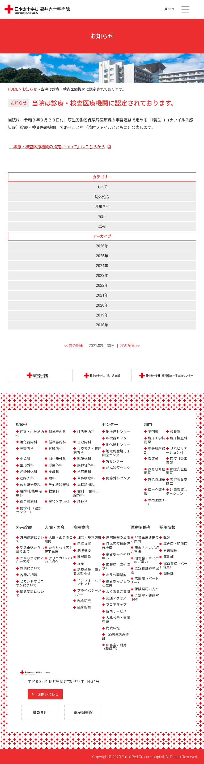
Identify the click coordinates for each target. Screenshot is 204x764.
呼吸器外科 (28, 472)
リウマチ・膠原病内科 (87, 450)
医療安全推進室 (176, 471)
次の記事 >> (130, 346)
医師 (166, 537)
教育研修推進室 (154, 471)
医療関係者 (141, 527)
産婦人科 (27, 478)
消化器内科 (28, 442)
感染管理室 (156, 480)
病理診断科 (86, 485)
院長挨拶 (84, 544)
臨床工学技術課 (154, 440)
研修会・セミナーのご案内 (145, 560)
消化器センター (118, 445)
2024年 (102, 266)
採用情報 (167, 527)
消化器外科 (57, 459)
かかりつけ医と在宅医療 (30, 560)
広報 (102, 226)
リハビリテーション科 (176, 450)
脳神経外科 (86, 465)
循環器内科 (57, 442)
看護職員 (170, 550)
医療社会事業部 (176, 461)
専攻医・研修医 (175, 544)
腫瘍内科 (27, 448)
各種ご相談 (28, 575)
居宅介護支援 (154, 492)
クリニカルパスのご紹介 (59, 560)
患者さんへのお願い (116, 556)
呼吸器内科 (86, 432)
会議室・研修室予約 (145, 597)
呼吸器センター (118, 438)
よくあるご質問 (118, 591)
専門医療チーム (154, 502)
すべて (102, 187)
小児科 (25, 459)
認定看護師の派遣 (145, 570)
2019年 (102, 315)
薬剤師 (168, 557)
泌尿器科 (84, 472)
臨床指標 (84, 607)
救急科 (54, 491)
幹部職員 (84, 557)
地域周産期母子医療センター (116, 453)
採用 (102, 216)
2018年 (102, 325)
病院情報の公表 (118, 537)
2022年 (102, 285)
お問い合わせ (49, 694)
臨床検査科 (178, 438)
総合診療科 (28, 502)
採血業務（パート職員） (173, 565)
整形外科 (27, 465)
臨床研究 (84, 601)
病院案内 (81, 527)
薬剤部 (153, 432)
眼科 (52, 478)
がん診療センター (116, 470)
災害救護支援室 (176, 481)
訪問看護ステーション (176, 492)
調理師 (168, 574)
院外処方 (102, 197)
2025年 (102, 256)
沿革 (80, 563)
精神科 (82, 502)
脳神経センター (118, 432)
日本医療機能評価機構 (116, 545)
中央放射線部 (154, 450)
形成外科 (55, 465)
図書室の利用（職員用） (114, 647)
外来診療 (24, 527)
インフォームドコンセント (87, 582)
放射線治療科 (30, 485)
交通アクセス (116, 598)
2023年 (102, 275)
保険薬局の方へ (147, 589)
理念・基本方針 (89, 537)
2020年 (102, 305)
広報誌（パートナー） (145, 580)
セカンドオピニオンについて (30, 583)
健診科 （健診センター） (28, 510)
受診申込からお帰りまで (30, 549)
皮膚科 (54, 472)
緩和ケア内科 (59, 502)
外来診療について (30, 539)
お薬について (30, 568)
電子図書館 (83, 712)
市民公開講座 (116, 575)
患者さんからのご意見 (116, 583)
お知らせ (102, 207)
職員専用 (40, 712)
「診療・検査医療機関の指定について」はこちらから (57, 147)
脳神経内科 (57, 432)
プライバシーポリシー (87, 592)
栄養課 (175, 432)
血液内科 (84, 442)
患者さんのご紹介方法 (145, 549)
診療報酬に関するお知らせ (87, 571)
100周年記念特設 (115, 636)
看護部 (153, 459)
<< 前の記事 (73, 346)
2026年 (102, 246)
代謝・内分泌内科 (30, 433)
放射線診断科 (59, 485)
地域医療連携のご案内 (145, 539)
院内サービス (116, 611)
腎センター (114, 461)
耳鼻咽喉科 (86, 478)
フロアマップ (116, 604)
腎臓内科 (55, 448)
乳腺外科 (84, 459)
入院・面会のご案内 (59, 539)
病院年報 (113, 628)
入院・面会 (55, 527)
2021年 (102, 295)
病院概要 (84, 550)
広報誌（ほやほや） (116, 566)
